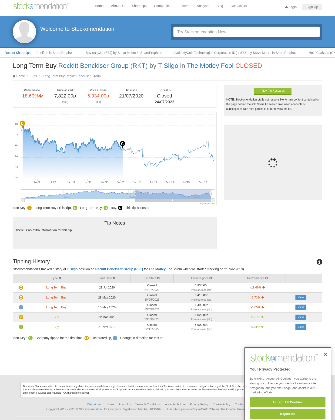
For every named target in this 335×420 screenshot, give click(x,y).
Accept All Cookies (287, 413)
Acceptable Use (175, 404)
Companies (162, 6)
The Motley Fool (210, 65)
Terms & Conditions (148, 404)
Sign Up (312, 7)
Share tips (139, 6)
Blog (220, 6)
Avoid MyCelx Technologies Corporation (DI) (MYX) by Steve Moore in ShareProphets (238, 53)
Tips (34, 76)
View (301, 297)
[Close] (325, 365)
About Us (117, 6)
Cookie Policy (221, 404)
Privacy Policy (199, 404)
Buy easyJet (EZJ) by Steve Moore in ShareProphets (126, 53)
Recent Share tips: (18, 53)
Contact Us (239, 6)
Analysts (203, 6)
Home (99, 6)
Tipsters (183, 6)
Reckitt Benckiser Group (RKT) (103, 65)
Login (291, 7)
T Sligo (168, 65)
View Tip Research (273, 90)
